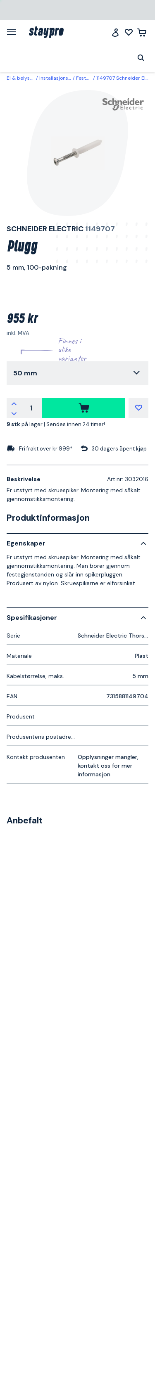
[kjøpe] (83, 408)
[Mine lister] (128, 32)
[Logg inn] (115, 32)
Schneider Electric (45, 229)
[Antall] (31, 408)
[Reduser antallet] (14, 413)
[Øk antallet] (14, 403)
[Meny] (14, 31)
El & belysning (23, 78)
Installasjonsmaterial (63, 78)
